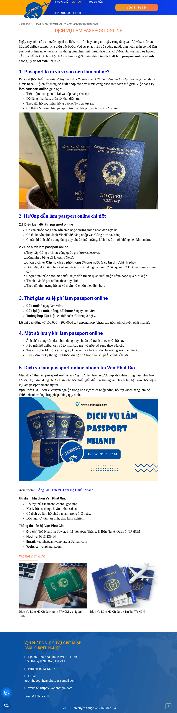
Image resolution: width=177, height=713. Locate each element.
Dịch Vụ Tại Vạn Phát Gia (49, 23)
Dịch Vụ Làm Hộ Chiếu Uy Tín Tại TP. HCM (117, 611)
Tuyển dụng (62, 13)
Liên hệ (77, 13)
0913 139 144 (138, 7)
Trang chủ (24, 23)
